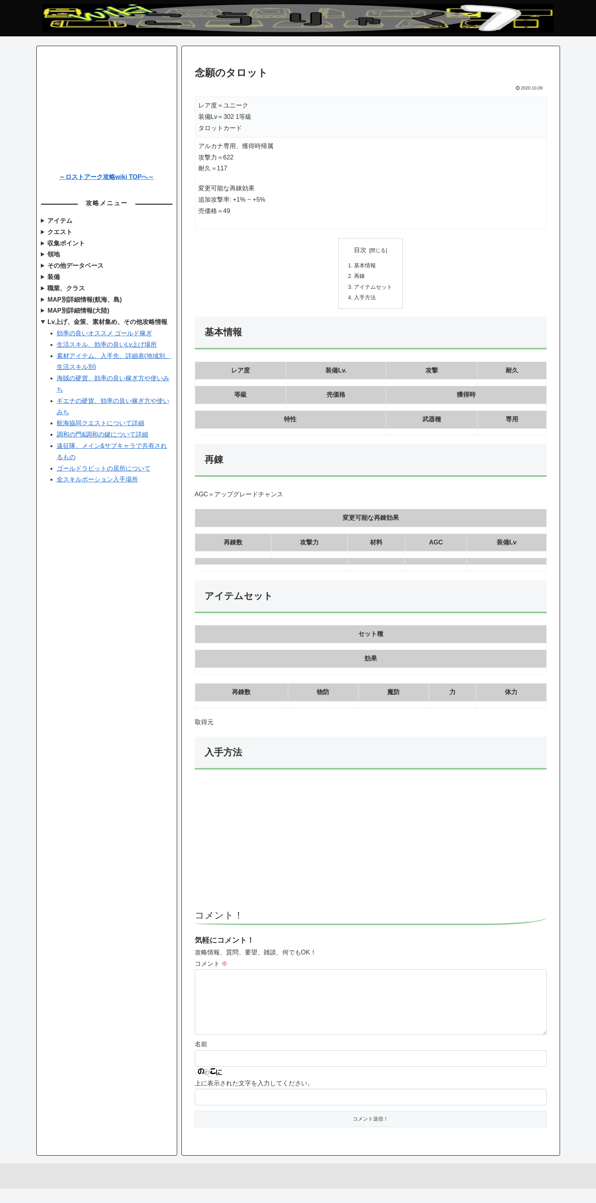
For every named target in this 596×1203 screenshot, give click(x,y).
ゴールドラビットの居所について (104, 468)
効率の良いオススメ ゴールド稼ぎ (104, 333)
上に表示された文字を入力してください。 (254, 1097)
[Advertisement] (371, 845)
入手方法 (365, 299)
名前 (201, 1059)
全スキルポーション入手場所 (97, 479)
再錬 (359, 277)
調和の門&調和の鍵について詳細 (103, 434)
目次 (360, 250)
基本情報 (365, 266)
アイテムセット (373, 288)
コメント (211, 965)
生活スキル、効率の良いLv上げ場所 (107, 344)
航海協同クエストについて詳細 (100, 423)
